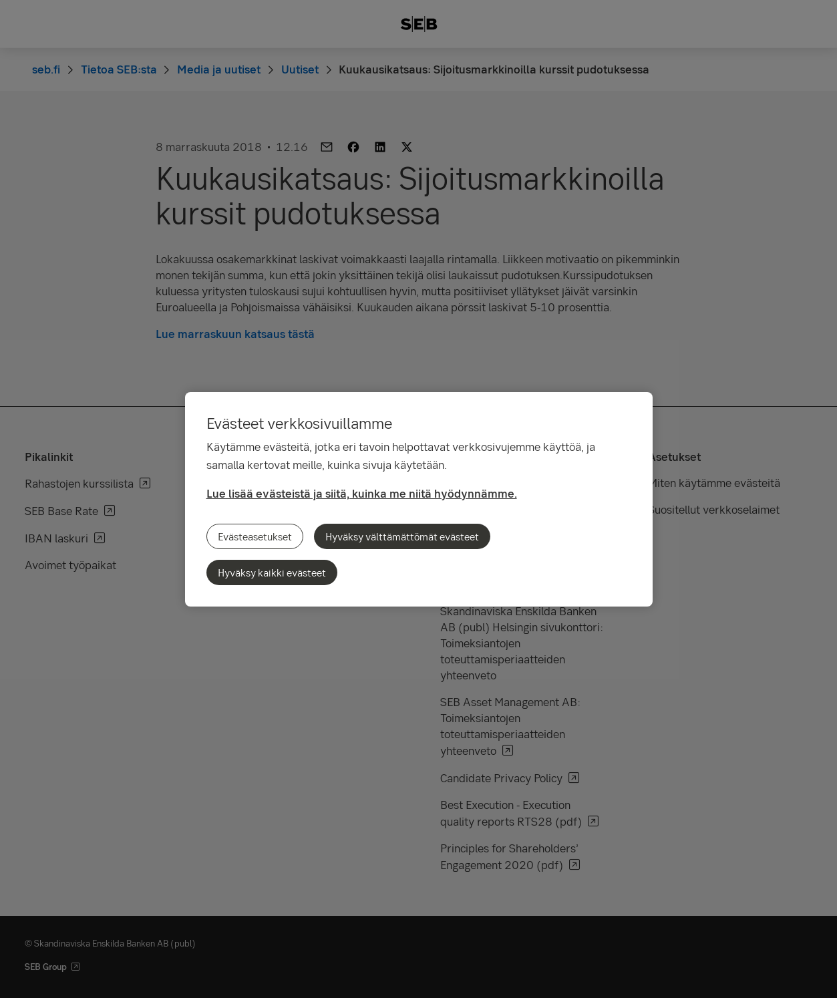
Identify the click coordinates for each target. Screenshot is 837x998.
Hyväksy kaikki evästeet (272, 572)
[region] (419, 499)
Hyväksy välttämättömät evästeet (402, 536)
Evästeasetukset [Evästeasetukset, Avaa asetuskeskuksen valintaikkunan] (255, 536)
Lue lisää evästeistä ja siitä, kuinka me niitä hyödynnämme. (361, 493)
